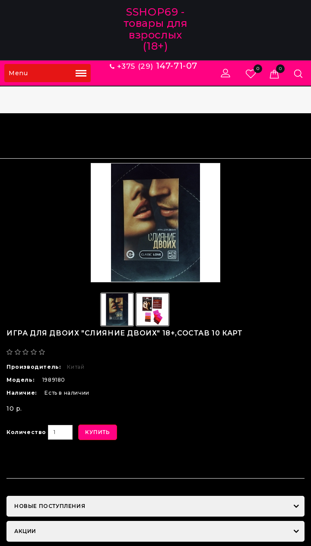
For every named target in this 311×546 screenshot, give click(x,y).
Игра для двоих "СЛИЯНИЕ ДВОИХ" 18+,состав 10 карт (217, 134)
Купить (97, 432)
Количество (26, 432)
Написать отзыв (117, 351)
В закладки (37, 462)
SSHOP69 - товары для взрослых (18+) (156, 29)
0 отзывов (66, 351)
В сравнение (101, 462)
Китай (75, 367)
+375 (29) (153, 66)
